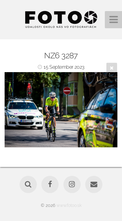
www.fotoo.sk (69, 205)
